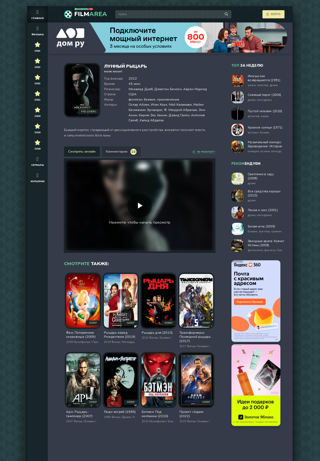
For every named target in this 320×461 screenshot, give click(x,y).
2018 (37, 144)
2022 (37, 79)
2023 (37, 63)
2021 (37, 95)
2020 (37, 112)
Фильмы (37, 30)
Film (90, 14)
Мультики (37, 177)
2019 (37, 128)
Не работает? (203, 151)
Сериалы (37, 161)
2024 (37, 46)
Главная (37, 14)
